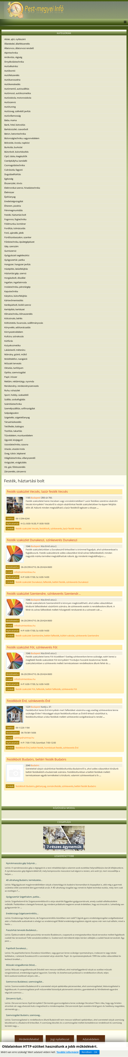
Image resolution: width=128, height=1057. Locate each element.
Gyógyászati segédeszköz (16, 255)
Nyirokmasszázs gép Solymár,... (21, 863)
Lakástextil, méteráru (14, 349)
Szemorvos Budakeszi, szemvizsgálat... (25, 981)
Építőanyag (10, 196)
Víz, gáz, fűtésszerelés (14, 466)
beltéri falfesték (51, 635)
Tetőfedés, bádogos (14, 426)
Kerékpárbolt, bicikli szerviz (17, 304)
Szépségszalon (11, 412)
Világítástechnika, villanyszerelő (19, 457)
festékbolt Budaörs (25, 786)
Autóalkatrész (11, 66)
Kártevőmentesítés (13, 300)
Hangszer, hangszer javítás (17, 264)
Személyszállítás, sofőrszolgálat (19, 408)
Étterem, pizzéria (12, 205)
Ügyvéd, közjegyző (13, 439)
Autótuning (10, 106)
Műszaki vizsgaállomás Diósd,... (21, 964)
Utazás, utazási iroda (14, 448)
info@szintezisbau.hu (25, 572)
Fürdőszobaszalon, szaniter (17, 237)
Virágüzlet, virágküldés (15, 462)
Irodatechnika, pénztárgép (17, 286)
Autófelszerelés (11, 75)
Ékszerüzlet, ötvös (13, 183)
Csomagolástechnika (14, 165)
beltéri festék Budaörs (85, 786)
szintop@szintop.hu (24, 737)
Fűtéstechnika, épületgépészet (19, 241)
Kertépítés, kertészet (14, 309)
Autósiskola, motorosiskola (17, 97)
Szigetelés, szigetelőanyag (17, 417)
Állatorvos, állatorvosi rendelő (19, 48)
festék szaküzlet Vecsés (27, 528)
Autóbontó (9, 70)
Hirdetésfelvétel (29, 1039)
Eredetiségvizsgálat (13, 201)
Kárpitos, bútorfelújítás (15, 295)
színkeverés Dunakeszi (77, 582)
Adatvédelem (91, 1039)
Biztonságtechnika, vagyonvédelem (21, 138)
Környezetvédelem (13, 331)
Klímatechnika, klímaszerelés (18, 313)
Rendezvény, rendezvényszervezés (21, 385)
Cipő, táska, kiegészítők (15, 156)
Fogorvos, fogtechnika (15, 219)
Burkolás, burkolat (13, 147)
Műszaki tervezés (12, 363)
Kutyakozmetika (12, 345)
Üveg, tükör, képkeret (15, 453)
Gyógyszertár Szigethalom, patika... (23, 896)
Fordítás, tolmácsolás (14, 228)
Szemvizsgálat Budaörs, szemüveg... (23, 1015)
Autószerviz (10, 102)
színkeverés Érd (70, 747)
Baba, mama (10, 120)
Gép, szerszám (11, 246)
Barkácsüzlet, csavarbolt (16, 129)
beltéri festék (58, 582)
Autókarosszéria (12, 79)
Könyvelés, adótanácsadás (17, 327)
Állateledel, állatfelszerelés (17, 43)
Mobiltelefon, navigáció (15, 358)
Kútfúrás (8, 340)
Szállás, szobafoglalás (14, 399)
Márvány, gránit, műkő (15, 354)
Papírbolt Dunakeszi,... (17, 948)
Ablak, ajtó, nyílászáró (15, 39)
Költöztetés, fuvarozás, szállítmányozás (23, 322)
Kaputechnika (11, 291)
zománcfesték (54, 786)
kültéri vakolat (67, 635)
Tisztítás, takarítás (13, 430)
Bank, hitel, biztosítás (14, 124)
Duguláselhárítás (12, 174)
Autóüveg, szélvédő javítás (17, 111)
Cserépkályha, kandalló (15, 160)
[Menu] (124, 22)
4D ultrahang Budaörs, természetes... (24, 880)
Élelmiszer (9, 192)
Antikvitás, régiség (13, 57)
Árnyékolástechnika (14, 61)
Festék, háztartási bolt (15, 214)
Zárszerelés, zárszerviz (15, 471)
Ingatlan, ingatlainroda (15, 282)
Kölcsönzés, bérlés (13, 318)
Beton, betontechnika (15, 133)
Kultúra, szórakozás (14, 336)
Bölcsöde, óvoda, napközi (17, 142)
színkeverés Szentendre (87, 635)
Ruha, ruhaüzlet (12, 390)
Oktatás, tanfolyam (13, 367)
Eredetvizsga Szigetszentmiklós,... (22, 913)
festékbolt (45, 528)
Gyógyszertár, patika (14, 259)
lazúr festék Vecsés (72, 528)
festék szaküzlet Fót (25, 689)
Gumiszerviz (10, 250)
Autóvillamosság (12, 115)
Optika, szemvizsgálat (15, 372)
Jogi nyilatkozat (59, 1039)
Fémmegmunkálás (13, 210)
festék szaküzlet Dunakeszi (29, 582)
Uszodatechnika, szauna (16, 444)
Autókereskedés (12, 84)
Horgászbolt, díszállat (15, 277)
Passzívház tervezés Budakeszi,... (22, 930)
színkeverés (56, 528)
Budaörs (35, 765)
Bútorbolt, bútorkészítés (16, 151)
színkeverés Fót (69, 689)
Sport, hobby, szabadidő (16, 394)
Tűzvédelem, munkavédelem (18, 435)
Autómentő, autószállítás (16, 88)
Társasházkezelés (12, 421)
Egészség (8, 178)
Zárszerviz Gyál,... (14, 998)
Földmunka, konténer (15, 223)
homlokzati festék (53, 747)
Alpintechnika (11, 52)
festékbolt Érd (23, 747)
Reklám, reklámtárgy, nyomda (19, 381)
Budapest (35, 497)
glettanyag (41, 786)
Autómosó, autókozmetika (17, 93)
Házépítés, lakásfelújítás (16, 268)
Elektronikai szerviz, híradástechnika (22, 187)
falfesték (47, 582)
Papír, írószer (10, 376)
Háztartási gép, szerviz (15, 273)
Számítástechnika (13, 403)
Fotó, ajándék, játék (14, 232)
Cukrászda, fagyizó (13, 169)
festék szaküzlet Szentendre (29, 635)
